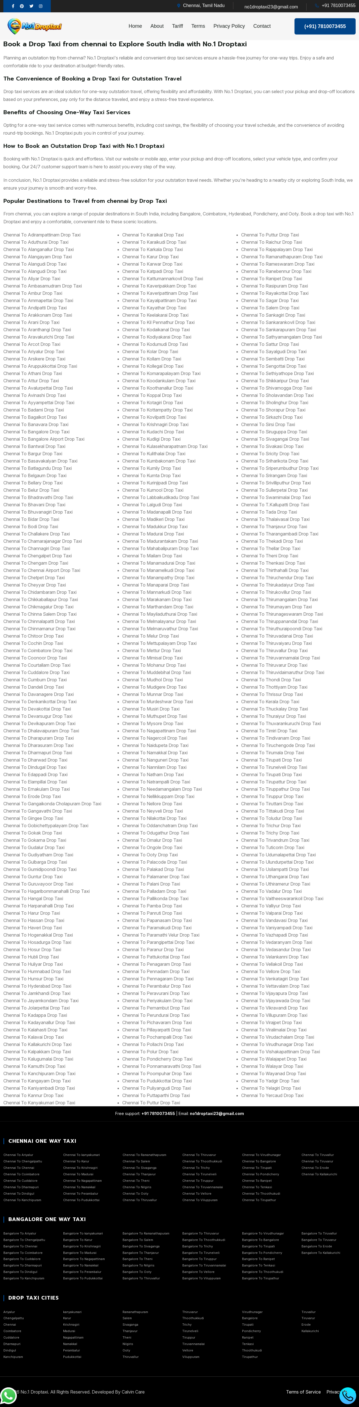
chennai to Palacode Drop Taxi (154, 862)
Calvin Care (133, 1392)
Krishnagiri (71, 1324)
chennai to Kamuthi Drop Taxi (34, 1066)
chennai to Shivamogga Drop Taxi (276, 388)
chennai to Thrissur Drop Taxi (272, 694)
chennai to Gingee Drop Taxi (33, 818)
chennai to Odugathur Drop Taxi (155, 833)
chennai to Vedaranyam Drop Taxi (276, 942)
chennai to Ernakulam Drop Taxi (36, 789)
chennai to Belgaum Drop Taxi (34, 475)
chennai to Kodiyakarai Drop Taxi (156, 337)
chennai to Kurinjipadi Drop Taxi (155, 483)
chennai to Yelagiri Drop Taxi (271, 1088)
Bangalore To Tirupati (258, 1246)
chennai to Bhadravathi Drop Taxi (38, 497)
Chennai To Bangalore (259, 1161)
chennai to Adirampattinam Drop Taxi (41, 235)
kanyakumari (72, 1312)
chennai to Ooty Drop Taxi (150, 854)
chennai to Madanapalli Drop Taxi (157, 512)
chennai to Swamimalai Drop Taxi (276, 497)
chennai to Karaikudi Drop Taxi (154, 242)
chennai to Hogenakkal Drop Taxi (38, 935)
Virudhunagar (252, 1312)
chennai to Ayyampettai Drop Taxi (38, 402)
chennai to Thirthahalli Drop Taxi (275, 570)
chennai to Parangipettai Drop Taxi (158, 942)
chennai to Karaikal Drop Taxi (153, 235)
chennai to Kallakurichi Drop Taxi (37, 1044)
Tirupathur (250, 1357)
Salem (127, 1318)
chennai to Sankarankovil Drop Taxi (278, 322)
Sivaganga (130, 1324)
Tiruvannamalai (193, 1344)
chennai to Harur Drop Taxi (31, 913)
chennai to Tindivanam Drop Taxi (275, 738)
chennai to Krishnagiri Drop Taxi (155, 424)
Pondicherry (251, 1331)
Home (135, 26)
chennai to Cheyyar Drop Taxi (34, 585)
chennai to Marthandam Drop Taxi (157, 607)
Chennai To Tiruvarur (317, 1161)
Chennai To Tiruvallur (318, 1155)
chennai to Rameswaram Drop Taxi (277, 264)
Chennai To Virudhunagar (261, 1155)
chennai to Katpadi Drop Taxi (152, 271)
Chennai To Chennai (18, 1168)
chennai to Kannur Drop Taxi (33, 1095)
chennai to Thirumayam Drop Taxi (276, 607)
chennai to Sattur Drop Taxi (270, 344)
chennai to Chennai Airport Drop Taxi (41, 570)
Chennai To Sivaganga (140, 1168)
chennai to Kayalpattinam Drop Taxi (159, 300)
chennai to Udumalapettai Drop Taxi (278, 854)
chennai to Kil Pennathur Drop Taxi (158, 322)
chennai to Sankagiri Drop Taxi (273, 315)
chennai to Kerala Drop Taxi (270, 701)
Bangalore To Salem (138, 1240)
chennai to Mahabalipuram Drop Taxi (160, 548)
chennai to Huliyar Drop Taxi (33, 964)
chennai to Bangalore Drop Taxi (36, 431)
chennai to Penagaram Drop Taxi (156, 964)
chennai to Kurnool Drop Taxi (152, 490)
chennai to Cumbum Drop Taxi (35, 679)
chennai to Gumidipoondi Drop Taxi (40, 869)
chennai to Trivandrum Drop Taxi (275, 840)
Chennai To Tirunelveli (199, 1174)
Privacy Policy (229, 26)
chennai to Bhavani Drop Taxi (34, 504)
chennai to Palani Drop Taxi (151, 884)
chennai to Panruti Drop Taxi (152, 913)
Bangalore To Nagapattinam (84, 1259)
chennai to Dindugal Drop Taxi (34, 767)
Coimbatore (12, 1331)
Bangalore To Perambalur (82, 1272)
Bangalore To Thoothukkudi (203, 1240)
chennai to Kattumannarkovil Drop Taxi (162, 278)
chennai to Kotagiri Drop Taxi (152, 402)
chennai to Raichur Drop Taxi (271, 242)
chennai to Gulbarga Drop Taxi (35, 862)
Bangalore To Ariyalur (19, 1233)
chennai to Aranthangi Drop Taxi (37, 329)
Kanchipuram (13, 1357)
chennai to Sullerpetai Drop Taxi (274, 490)
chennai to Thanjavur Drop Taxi (274, 526)
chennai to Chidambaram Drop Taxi (40, 592)
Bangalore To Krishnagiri (82, 1246)
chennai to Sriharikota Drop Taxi (274, 461)
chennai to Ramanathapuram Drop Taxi (282, 256)
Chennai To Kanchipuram (22, 1200)
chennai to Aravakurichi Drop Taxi (38, 337)
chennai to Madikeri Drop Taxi (153, 519)
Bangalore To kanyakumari (83, 1233)
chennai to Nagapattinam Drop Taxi (159, 731)
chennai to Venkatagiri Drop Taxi (275, 978)
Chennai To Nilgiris (137, 1187)
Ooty (126, 1350)
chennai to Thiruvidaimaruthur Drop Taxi (282, 672)
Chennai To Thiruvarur (199, 1155)
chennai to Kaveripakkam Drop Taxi (159, 286)
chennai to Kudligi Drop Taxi (151, 439)
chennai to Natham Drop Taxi (153, 774)
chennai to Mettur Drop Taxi (151, 650)
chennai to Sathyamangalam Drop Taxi (281, 337)
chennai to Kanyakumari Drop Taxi (39, 1102)
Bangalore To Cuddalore (22, 1259)
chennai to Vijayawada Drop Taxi (275, 1000)
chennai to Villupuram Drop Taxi (274, 1015)
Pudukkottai (72, 1357)
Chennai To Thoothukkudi (202, 1161)
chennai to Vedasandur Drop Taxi (276, 949)
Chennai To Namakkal (79, 1187)
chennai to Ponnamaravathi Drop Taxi (161, 1066)
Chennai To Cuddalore (20, 1181)
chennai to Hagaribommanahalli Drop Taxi (46, 891)
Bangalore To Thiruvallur (141, 1278)
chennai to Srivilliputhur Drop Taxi (276, 483)
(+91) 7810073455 (325, 26)
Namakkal (70, 1344)
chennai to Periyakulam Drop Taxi (157, 1000)
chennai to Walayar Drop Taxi (272, 1066)
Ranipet (248, 1337)
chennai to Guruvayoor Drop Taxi (38, 884)
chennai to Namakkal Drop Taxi (155, 752)
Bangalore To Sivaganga (141, 1246)
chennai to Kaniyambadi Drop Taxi (39, 1088)
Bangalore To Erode (317, 1246)
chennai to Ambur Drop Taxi (32, 293)
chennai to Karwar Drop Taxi (152, 264)
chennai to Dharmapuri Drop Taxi (37, 752)
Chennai (9, 1324)
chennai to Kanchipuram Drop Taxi (39, 1073)
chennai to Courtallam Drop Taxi (36, 665)
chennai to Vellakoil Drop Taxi (272, 964)
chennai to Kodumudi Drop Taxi (155, 344)
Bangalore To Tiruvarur (319, 1240)
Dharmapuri (11, 1344)
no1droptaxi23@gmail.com (271, 6)
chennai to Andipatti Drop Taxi (35, 308)
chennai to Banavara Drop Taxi (35, 424)
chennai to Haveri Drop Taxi (32, 927)
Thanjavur (130, 1331)
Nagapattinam (73, 1337)
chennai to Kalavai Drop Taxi (33, 1037)
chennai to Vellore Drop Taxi (270, 971)
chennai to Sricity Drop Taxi (270, 453)
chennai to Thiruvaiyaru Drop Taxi (276, 643)
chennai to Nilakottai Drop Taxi (154, 818)
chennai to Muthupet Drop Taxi (154, 716)
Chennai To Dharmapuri (21, 1187)
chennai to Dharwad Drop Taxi (35, 760)
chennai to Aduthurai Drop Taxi (35, 242)
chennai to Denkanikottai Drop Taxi (40, 701)
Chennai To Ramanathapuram (144, 1155)
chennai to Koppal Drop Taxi (152, 395)
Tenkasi (248, 1344)
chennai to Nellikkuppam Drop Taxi (158, 796)
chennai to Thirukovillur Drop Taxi (276, 592)
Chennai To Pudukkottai (81, 1200)
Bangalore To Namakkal (80, 1265)
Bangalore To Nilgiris (139, 1265)
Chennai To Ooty (135, 1194)
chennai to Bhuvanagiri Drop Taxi (38, 512)
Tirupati (248, 1324)
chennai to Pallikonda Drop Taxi (155, 898)
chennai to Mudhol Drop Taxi (152, 679)
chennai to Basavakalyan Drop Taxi (40, 461)
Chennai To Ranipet (257, 1181)
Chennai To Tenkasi (257, 1187)
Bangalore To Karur (77, 1240)
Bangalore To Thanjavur (141, 1253)
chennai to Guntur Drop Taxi (33, 876)
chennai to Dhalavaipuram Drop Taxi (41, 731)
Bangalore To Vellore (198, 1272)
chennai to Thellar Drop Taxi (270, 548)
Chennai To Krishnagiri (80, 1168)
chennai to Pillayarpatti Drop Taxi (156, 1030)
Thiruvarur (190, 1312)
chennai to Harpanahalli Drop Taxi (38, 906)
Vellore (187, 1350)
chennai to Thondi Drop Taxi (271, 679)
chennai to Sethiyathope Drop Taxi (277, 373)
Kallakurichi (310, 1331)
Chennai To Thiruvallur (140, 1200)
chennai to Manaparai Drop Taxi (155, 585)
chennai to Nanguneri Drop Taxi (155, 760)
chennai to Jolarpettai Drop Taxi (36, 1008)
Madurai (69, 1331)
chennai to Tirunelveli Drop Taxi (274, 767)
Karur (67, 1318)
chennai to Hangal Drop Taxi (33, 898)
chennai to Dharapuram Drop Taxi (38, 738)
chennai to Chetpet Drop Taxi (34, 577)
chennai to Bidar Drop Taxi (31, 519)
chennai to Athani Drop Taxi (32, 373)
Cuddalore (11, 1337)
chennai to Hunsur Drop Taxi (33, 978)
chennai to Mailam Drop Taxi (152, 555)
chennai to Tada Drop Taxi (269, 512)
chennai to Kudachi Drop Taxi (153, 431)
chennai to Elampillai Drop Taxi (35, 782)
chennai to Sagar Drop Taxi (270, 300)
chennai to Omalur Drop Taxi (152, 840)
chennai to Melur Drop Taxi (150, 636)
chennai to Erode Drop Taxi (32, 796)
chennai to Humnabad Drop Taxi (37, 971)
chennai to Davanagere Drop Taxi (38, 694)
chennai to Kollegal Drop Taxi (152, 366)
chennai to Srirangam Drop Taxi (274, 475)
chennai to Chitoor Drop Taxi (33, 636)
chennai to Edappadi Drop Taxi (35, 774)
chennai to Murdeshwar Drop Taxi (157, 701)
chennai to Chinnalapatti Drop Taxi (39, 621)
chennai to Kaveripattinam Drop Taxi (160, 293)
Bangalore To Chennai (20, 1246)
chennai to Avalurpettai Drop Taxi (38, 388)
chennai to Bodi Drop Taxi (30, 526)
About (157, 26)
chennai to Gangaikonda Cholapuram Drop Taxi (52, 803)
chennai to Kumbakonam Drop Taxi (158, 461)
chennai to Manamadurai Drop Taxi (158, 563)
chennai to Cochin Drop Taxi (33, 643)
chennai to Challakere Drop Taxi (36, 534)
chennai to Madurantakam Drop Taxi (160, 541)
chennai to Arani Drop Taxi (31, 322)
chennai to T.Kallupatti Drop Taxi (275, 504)
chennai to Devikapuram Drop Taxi (39, 723)
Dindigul (9, 1350)
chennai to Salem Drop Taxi (270, 308)
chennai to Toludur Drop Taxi (271, 818)
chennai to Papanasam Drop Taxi (157, 920)
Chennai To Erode (315, 1168)
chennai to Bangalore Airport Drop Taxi (43, 439)
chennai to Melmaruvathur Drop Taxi (160, 628)
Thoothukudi (252, 1350)
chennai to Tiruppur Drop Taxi (272, 796)
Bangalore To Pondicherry (262, 1253)
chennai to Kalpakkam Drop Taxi (37, 1051)
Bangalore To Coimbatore (23, 1253)
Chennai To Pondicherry (260, 1174)
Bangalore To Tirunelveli (201, 1253)
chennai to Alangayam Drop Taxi (37, 256)
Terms (198, 26)
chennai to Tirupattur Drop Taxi (273, 782)
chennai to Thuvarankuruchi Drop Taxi (281, 723)
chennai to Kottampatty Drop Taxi (157, 410)
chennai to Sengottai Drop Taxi (273, 366)
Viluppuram (190, 1357)
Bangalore (250, 1318)
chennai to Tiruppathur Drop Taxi (275, 789)
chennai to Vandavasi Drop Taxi (274, 920)
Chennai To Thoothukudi (261, 1194)
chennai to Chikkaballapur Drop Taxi (40, 599)
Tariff (177, 26)
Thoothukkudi (193, 1318)
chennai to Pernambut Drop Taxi (156, 1008)
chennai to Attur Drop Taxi (31, 380)
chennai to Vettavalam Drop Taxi (275, 986)
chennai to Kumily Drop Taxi (151, 468)
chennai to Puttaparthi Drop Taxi (156, 1095)
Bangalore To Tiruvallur (319, 1233)
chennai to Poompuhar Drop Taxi (157, 1073)
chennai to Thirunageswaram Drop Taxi (282, 614)
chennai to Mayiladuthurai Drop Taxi (159, 614)
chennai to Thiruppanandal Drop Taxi (279, 621)
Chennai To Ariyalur (18, 1155)
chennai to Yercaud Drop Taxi (272, 1095)
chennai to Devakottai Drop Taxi (37, 709)
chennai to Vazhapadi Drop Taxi (274, 935)
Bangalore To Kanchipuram (23, 1278)
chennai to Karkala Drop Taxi (152, 249)
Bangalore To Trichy (197, 1246)
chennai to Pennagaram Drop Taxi (158, 978)
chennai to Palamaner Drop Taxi (155, 876)
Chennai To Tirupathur (259, 1200)
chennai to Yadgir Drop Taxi (270, 1081)
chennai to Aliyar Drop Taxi (31, 278)
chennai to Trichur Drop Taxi (271, 825)
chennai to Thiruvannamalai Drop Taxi (280, 658)
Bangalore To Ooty (137, 1272)
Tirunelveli (190, 1331)
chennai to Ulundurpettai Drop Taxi (277, 862)
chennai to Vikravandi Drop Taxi (274, 1008)
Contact (262, 26)
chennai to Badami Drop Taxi (33, 410)
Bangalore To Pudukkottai (83, 1278)
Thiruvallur (131, 1357)
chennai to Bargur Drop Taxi (32, 453)
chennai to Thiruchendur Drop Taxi (277, 577)
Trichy (187, 1324)
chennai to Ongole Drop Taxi (152, 847)
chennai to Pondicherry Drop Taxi (157, 1059)
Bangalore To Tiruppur (199, 1259)
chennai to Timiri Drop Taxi (269, 731)
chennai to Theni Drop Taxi (269, 555)
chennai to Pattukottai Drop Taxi (156, 957)
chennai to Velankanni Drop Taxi (275, 957)
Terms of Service (303, 1392)
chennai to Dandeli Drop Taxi (33, 687)
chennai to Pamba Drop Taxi (152, 906)
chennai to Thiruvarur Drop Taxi (274, 665)
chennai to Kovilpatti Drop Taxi (154, 417)
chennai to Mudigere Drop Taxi (154, 687)
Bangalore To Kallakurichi (321, 1253)
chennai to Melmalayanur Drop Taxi (159, 621)
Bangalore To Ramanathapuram (146, 1233)
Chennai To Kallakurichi (319, 1174)
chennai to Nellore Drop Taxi (152, 803)
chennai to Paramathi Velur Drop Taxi (160, 935)
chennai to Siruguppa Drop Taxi (274, 431)
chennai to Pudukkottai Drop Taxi (157, 1081)
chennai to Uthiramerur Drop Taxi (275, 884)
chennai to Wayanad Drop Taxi (273, 1073)
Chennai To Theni (136, 1181)
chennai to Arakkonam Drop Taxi (37, 315)
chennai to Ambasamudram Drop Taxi (42, 286)
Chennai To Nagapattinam (82, 1181)
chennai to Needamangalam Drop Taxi (162, 789)
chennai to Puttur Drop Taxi (151, 1102)
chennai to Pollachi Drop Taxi (153, 1044)
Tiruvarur (308, 1318)
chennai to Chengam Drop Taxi (35, 563)
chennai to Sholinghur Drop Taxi (274, 402)
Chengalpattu (13, 1318)
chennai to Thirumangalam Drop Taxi (279, 599)
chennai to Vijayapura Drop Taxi (274, 993)
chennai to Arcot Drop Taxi (31, 344)
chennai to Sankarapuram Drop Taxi (278, 329)
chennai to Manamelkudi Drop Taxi (158, 570)
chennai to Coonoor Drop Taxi (35, 658)
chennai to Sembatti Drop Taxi (273, 359)
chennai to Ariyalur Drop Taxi (33, 351)
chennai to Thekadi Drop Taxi (272, 541)
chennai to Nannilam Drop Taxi (154, 767)
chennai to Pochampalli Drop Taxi (157, 1037)
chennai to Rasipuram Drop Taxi (274, 286)
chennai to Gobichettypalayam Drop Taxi (45, 825)
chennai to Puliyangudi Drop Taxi (156, 1088)
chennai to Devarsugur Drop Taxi (37, 716)
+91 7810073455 (339, 5)
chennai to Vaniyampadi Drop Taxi (276, 927)
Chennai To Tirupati (257, 1168)
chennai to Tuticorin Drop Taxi (272, 847)
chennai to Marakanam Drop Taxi (157, 599)
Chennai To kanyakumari (81, 1155)
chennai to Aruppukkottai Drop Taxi (40, 366)
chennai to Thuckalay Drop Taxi (274, 709)
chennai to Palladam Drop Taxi (154, 891)
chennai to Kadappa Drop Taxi (35, 1015)
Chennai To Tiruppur (197, 1181)
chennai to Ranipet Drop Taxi (271, 278)
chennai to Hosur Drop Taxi (32, 949)
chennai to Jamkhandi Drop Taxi (36, 993)
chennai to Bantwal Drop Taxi (34, 446)
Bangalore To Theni (138, 1259)
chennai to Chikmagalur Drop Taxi (38, 607)
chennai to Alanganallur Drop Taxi (38, 249)
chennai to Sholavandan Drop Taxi (277, 395)
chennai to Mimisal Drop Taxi (152, 658)
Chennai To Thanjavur (139, 1174)
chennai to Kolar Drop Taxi (150, 351)
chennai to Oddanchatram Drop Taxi (160, 825)
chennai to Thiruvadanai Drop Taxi (277, 636)
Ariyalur (9, 1312)
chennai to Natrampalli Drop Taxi (156, 782)
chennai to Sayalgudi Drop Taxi (274, 351)
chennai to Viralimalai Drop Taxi (274, 1030)
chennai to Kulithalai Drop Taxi (153, 453)
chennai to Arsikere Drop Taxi (34, 359)
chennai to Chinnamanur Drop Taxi (39, 628)
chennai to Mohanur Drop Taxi (154, 665)
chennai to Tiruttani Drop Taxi (272, 803)
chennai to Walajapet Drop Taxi (274, 1059)
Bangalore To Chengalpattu (24, 1240)
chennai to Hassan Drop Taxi (33, 920)
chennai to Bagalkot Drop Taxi (35, 417)
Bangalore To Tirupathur (260, 1278)
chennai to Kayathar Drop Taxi (154, 308)
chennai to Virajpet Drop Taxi (271, 1022)
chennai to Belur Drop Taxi (31, 490)
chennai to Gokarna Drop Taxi (34, 840)
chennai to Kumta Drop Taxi (151, 475)
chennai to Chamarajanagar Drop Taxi (42, 541)
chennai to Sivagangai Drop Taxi (275, 439)
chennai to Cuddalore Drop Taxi (36, 672)
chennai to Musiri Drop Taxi (151, 709)
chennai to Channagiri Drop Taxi (36, 548)
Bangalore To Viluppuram (201, 1278)
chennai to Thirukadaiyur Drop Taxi (277, 585)
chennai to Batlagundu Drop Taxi (37, 468)
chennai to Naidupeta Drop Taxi (155, 745)
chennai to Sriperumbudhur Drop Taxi (280, 468)
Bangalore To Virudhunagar (263, 1233)
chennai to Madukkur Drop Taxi (155, 526)
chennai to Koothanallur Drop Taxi (157, 388)
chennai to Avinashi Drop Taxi (34, 395)
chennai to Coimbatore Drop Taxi (37, 650)
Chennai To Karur (76, 1161)
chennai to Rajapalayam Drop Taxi (277, 249)
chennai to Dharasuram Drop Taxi (38, 745)
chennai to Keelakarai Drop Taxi (155, 315)
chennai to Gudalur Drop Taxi (34, 847)
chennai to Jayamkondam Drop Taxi (41, 1000)
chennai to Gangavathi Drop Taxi (37, 811)
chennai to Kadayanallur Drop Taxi (39, 1022)
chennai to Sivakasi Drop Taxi (272, 446)
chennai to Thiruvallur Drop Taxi (274, 650)
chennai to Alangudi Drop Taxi (34, 264)
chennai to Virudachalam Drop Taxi (277, 1037)
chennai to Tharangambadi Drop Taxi (279, 534)
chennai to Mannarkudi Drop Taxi (156, 592)
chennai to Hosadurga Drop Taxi (37, 942)
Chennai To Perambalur (80, 1194)
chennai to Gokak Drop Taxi (32, 833)
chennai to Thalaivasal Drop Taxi (275, 519)
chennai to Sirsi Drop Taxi (268, 424)
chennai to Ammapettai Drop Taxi (38, 300)
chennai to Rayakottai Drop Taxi (275, 293)
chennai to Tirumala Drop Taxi (272, 752)
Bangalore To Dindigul (20, 1272)
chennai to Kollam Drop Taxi (151, 359)
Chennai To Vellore (196, 1194)
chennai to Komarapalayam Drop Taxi (161, 373)
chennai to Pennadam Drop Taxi (156, 971)
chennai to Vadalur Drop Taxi (271, 891)
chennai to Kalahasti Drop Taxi (35, 1030)
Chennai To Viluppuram (200, 1200)
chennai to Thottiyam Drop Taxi (274, 687)
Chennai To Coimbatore (21, 1174)
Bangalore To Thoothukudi (262, 1272)
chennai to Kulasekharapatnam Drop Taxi (165, 446)
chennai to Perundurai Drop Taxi (156, 1015)
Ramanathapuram (135, 1312)
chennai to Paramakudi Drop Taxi (157, 927)
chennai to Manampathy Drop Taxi (158, 577)
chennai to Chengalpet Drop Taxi (37, 555)
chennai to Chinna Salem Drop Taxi (40, 614)
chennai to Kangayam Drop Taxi (37, 1081)
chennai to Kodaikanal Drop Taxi (156, 329)
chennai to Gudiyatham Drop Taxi (38, 854)
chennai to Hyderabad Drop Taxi (37, 986)
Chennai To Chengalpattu (22, 1161)
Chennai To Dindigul (18, 1194)
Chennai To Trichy (196, 1168)
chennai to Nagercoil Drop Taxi (154, 738)
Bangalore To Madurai (79, 1253)
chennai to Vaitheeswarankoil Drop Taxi (282, 898)
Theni (127, 1337)
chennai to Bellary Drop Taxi (33, 483)
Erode (306, 1324)
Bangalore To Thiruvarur (200, 1233)
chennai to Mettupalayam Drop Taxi (159, 643)
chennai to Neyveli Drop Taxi (152, 811)
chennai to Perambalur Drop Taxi (156, 986)
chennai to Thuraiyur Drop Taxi (273, 716)
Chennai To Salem (136, 1161)
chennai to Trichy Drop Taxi (270, 833)
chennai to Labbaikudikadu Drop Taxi (160, 497)
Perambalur (71, 1350)
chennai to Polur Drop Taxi (150, 1051)
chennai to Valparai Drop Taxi (272, 913)
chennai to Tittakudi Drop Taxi (272, 811)
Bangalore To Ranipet (258, 1259)
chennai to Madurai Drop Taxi (153, 534)
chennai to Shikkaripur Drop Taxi (275, 380)
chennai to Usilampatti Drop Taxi (275, 869)
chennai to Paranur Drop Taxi (153, 949)
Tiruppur (188, 1337)
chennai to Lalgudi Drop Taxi (152, 504)
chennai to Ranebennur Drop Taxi (276, 271)
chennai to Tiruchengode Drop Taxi (278, 745)
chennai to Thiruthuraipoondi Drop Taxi (281, 628)
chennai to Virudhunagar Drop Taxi (277, 1044)
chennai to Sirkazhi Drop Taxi (272, 417)
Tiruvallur (309, 1312)
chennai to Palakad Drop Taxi (153, 869)
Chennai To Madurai (78, 1174)
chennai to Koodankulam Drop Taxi (158, 380)
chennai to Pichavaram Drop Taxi (157, 1022)
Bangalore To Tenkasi (258, 1265)
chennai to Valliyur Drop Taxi (271, 906)
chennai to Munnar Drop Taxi (152, 694)
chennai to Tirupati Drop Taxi (271, 760)
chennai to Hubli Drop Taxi (31, 957)
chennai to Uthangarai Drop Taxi (275, 876)
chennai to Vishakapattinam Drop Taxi (280, 1051)
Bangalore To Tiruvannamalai (204, 1265)
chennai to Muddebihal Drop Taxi (156, 672)
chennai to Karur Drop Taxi (150, 256)
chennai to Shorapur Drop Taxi (273, 410)
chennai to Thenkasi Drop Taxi (273, 563)
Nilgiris (128, 1344)
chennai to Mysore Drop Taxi (152, 723)
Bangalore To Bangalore (260, 1240)
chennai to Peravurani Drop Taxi (156, 993)
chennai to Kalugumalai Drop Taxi (38, 1059)
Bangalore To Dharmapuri (22, 1265)
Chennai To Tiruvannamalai (202, 1187)
